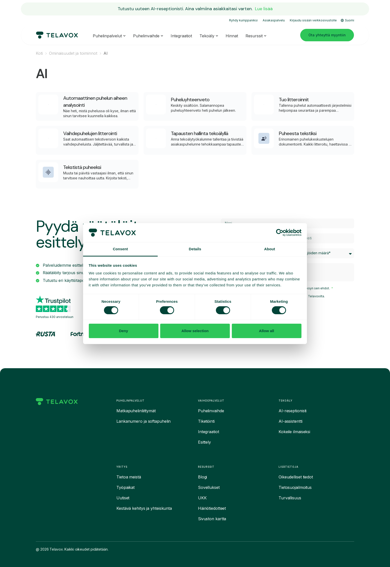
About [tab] (269, 249)
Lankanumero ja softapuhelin (143, 421)
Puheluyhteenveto (190, 99)
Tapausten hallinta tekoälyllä (199, 133)
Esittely (204, 442)
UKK (202, 497)
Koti (39, 53)
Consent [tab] (120, 249)
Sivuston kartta (212, 518)
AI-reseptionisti (292, 410)
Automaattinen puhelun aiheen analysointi (95, 101)
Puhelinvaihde (211, 410)
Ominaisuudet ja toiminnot (73, 53)
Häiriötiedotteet (212, 508)
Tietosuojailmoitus (295, 487)
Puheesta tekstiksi (297, 133)
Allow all (266, 331)
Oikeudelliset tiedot (296, 476)
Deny (123, 331)
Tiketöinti (206, 421)
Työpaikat (125, 487)
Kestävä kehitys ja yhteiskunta (144, 508)
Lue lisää (264, 9)
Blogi (202, 476)
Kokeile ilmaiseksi (294, 431)
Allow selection (194, 331)
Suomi (347, 20)
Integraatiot (208, 431)
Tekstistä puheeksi (82, 167)
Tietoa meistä (128, 476)
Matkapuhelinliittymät (136, 410)
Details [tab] (195, 249)
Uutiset (122, 497)
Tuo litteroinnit (294, 99)
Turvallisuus (290, 497)
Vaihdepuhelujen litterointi (90, 133)
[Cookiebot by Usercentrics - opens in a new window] (279, 232)
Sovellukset (209, 487)
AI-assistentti (290, 421)
